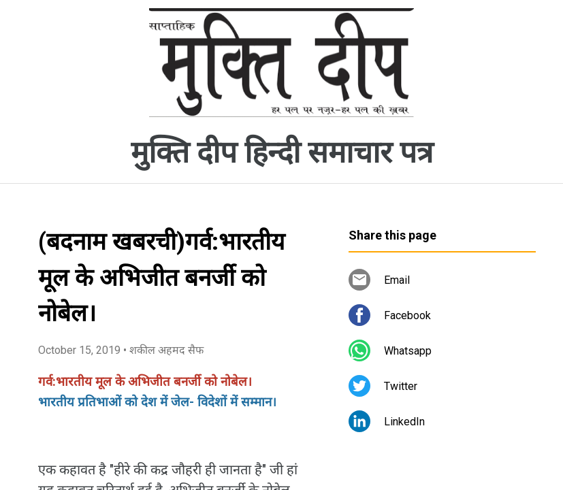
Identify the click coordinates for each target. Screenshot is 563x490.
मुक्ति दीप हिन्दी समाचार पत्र (282, 152)
